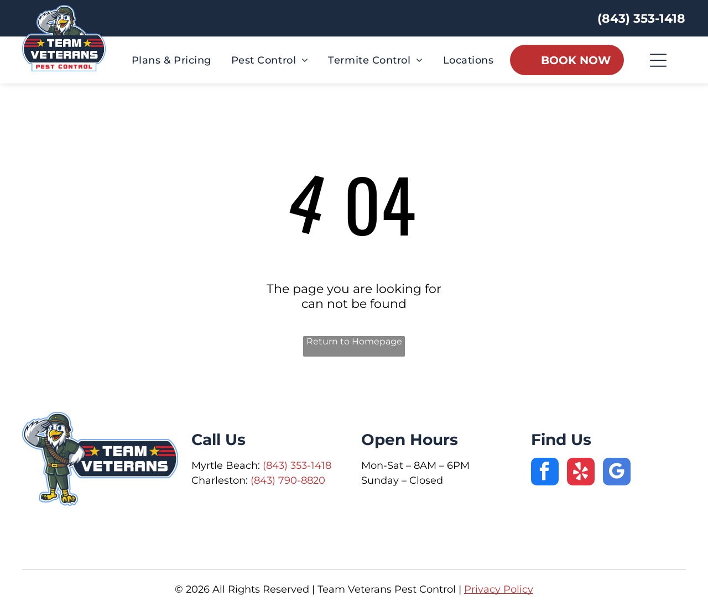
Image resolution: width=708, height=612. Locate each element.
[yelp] (581, 473)
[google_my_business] (617, 473)
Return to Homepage (354, 341)
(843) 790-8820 (288, 480)
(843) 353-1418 (297, 465)
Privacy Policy (498, 589)
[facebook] (545, 473)
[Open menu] (658, 60)
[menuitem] (171, 60)
